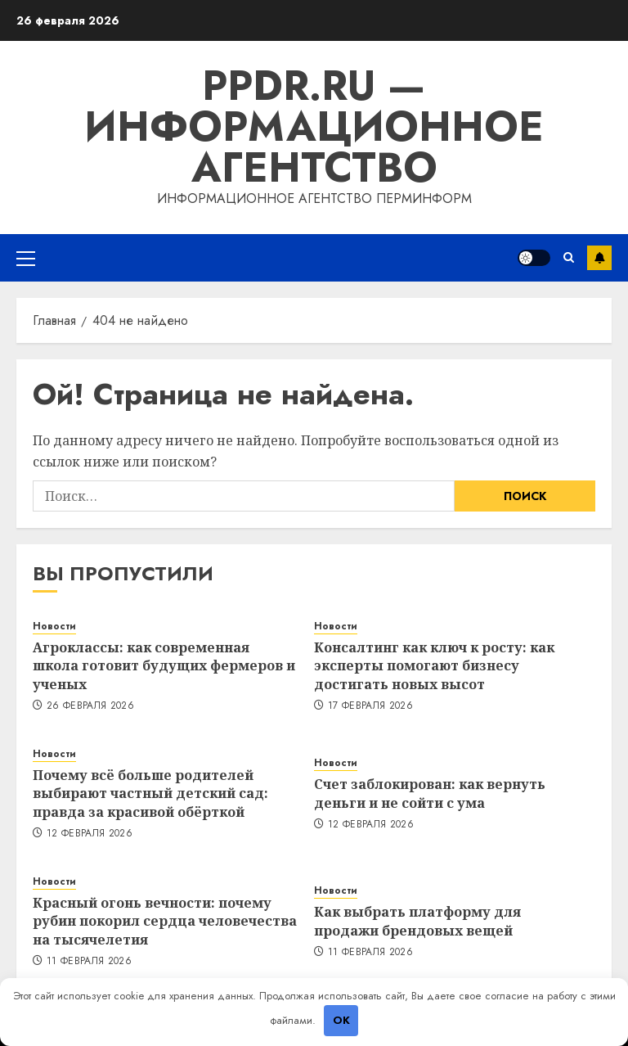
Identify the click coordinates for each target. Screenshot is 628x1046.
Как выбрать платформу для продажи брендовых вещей (417, 921)
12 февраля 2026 (89, 834)
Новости (54, 626)
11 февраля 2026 (89, 961)
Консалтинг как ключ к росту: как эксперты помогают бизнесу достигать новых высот (434, 665)
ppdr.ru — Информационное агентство (314, 126)
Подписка (599, 258)
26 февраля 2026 (90, 706)
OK (341, 1020)
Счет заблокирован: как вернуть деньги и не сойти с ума (429, 793)
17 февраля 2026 (370, 706)
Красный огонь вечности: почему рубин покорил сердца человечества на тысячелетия (165, 921)
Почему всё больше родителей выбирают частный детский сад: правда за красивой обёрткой (150, 793)
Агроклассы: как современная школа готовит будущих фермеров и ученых (164, 665)
